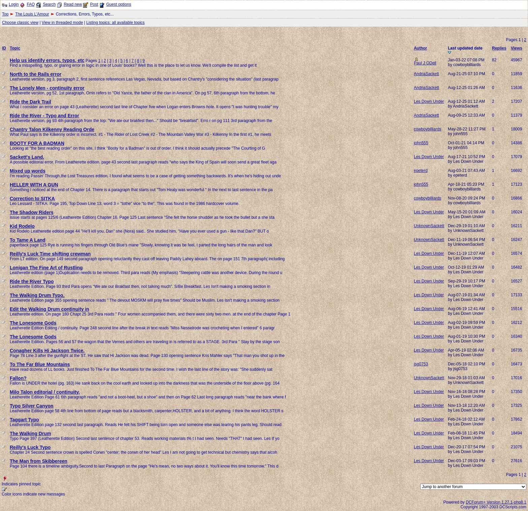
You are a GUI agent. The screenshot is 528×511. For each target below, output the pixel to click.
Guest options (118, 4)
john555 (421, 143)
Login (14, 4)
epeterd (421, 170)
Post (94, 4)
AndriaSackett (426, 73)
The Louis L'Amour (32, 14)
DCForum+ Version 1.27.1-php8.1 (496, 502)
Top (5, 14)
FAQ (31, 4)
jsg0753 (421, 364)
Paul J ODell (425, 63)
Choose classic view (20, 22)
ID (4, 48)
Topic (15, 48)
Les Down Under (429, 101)
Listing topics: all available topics (115, 22)
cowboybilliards (427, 129)
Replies (499, 48)
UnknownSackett (429, 225)
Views (516, 48)
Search (49, 4)
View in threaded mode (62, 22)
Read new (73, 4)
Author (420, 48)
